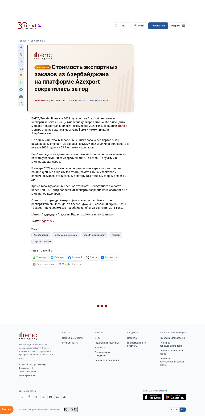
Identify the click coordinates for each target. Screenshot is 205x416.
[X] (36, 397)
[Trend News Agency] (28, 336)
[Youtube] (43, 397)
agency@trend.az (27, 375)
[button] (21, 48)
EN (171, 409)
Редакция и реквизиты (107, 342)
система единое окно (66, 235)
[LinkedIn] (57, 397)
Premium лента (70, 342)
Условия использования (172, 338)
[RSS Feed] (64, 397)
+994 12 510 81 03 (27, 371)
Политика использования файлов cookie (172, 361)
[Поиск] (116, 25)
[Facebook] (29, 397)
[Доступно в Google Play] (175, 397)
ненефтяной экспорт (95, 235)
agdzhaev (48, 221)
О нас (97, 338)
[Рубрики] (178, 25)
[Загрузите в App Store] (152, 397)
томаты (116, 235)
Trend (121, 125)
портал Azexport (42, 241)
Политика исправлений (107, 360)
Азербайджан (41, 235)
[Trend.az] (29, 25)
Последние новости (72, 338)
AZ (177, 409)
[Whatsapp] (22, 397)
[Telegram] (50, 397)
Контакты (100, 347)
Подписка (132, 338)
